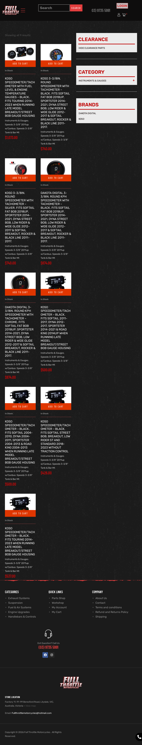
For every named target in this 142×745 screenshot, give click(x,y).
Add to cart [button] (20, 63)
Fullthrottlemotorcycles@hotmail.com (32, 713)
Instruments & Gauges (16, 120)
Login (122, 6)
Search (76, 7)
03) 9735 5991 (101, 10)
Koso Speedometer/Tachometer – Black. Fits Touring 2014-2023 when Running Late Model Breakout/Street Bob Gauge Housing (20, 541)
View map (31, 705)
